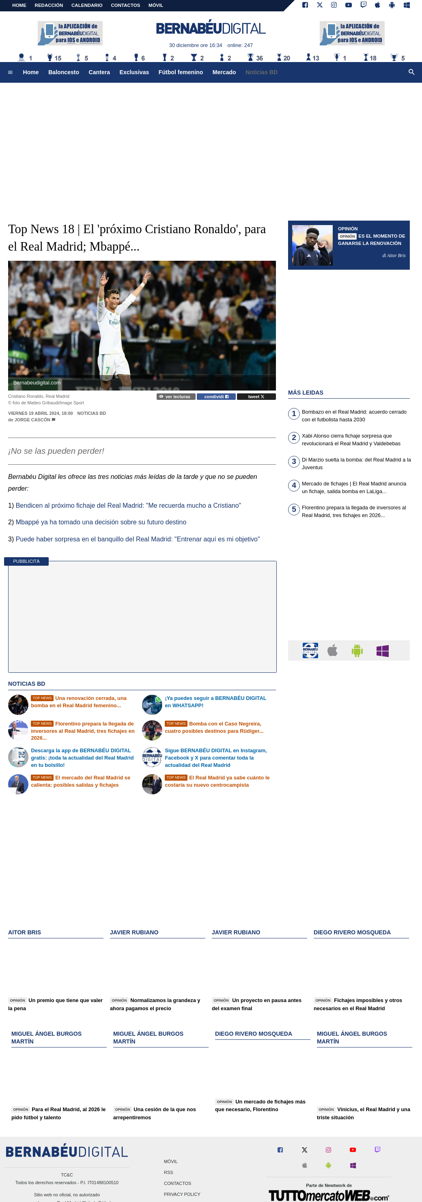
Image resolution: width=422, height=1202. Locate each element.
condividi (216, 396)
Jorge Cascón (32, 419)
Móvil (171, 1161)
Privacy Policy (182, 1194)
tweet (256, 396)
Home (19, 5)
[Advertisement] (211, 146)
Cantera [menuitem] (99, 72)
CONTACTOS (125, 5)
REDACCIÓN (49, 5)
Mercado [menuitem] (224, 72)
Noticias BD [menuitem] (261, 72)
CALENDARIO (87, 5)
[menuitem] (10, 73)
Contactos (177, 1183)
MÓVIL (156, 5)
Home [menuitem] (31, 72)
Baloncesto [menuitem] (63, 72)
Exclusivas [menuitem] (134, 72)
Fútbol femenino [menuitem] (181, 72)
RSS (168, 1172)
